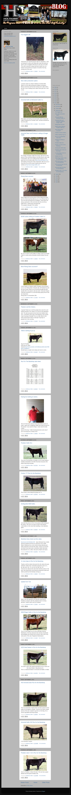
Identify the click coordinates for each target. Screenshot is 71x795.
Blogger (43, 791)
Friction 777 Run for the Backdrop (31, 473)
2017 (55, 91)
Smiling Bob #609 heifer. (28, 504)
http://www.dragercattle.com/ (33, 164)
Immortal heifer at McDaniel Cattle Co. (32, 100)
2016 (55, 93)
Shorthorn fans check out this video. (31, 539)
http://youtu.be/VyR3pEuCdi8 (28, 542)
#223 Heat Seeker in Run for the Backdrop (33, 647)
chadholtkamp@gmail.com (10, 36)
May (56, 180)
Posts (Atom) (30, 785)
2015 (55, 95)
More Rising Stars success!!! (29, 266)
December (57, 104)
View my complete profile (9, 62)
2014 (55, 97)
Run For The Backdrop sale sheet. (31, 361)
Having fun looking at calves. (29, 397)
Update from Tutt (26, 581)
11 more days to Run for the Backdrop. (32, 561)
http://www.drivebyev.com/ (42, 160)
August (57, 174)
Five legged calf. (26, 34)
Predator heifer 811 (26, 443)
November (57, 106)
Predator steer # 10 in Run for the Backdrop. (34, 753)
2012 (55, 100)
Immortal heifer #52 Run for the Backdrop (33, 722)
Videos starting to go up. (28, 330)
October (57, 108)
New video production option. (29, 81)
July (56, 176)
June (56, 178)
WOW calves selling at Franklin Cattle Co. (33, 216)
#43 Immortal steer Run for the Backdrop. (33, 682)
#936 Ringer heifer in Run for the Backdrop (33, 612)
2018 (55, 89)
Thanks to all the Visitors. (28, 307)
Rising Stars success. (27, 176)
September (58, 110)
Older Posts (45, 782)
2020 (55, 87)
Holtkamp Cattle (9, 46)
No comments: (42, 71)
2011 (55, 102)
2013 (55, 99)
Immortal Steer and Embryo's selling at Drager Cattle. (60, 121)
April (56, 181)
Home (5, 28)
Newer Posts (25, 782)
